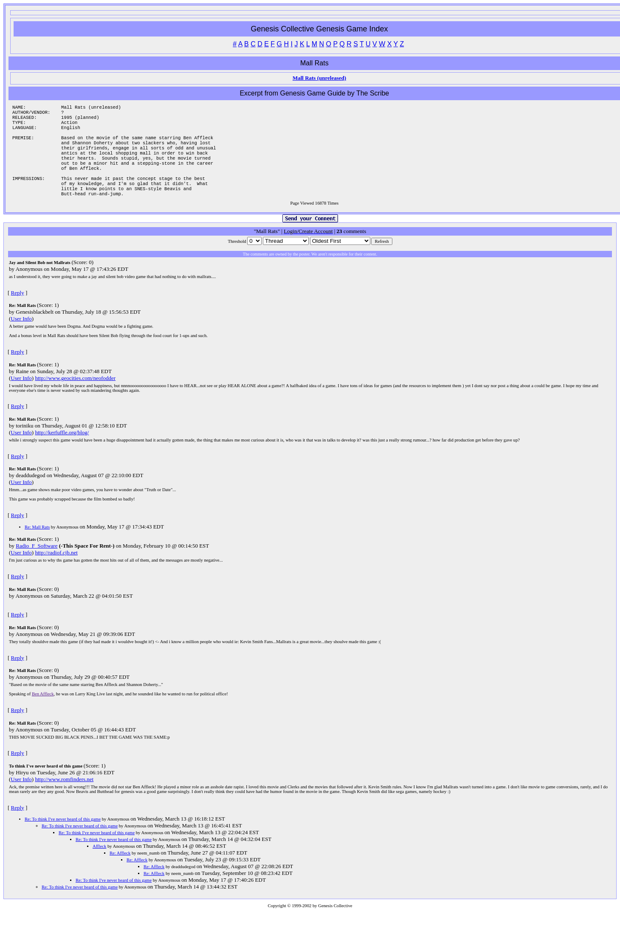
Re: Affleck (120, 868)
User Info (21, 334)
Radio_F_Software (36, 561)
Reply (17, 308)
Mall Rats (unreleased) (319, 78)
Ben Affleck (43, 709)
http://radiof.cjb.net (56, 568)
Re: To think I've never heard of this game (63, 834)
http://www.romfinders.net (64, 794)
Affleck (99, 861)
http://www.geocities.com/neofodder (75, 393)
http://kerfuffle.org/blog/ (62, 447)
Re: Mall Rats (37, 542)
